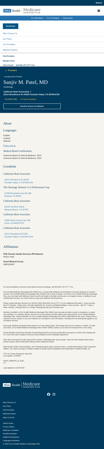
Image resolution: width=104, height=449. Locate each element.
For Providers (53, 18)
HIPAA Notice (8, 423)
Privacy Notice (8, 427)
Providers (12, 70)
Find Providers (8, 410)
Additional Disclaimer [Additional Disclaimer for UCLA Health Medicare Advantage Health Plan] (11, 437)
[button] (52, 33)
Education (9, 145)
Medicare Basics (10, 50)
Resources (68, 18)
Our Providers (9, 44)
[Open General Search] (98, 3)
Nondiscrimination (10, 434)
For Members (37, 18)
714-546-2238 (10, 99)
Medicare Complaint (11, 430)
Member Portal (8, 61)
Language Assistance (11, 440)
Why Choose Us (10, 33)
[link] (49, 394)
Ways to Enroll (8, 417)
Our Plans (7, 39)
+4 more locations (28, 99)
